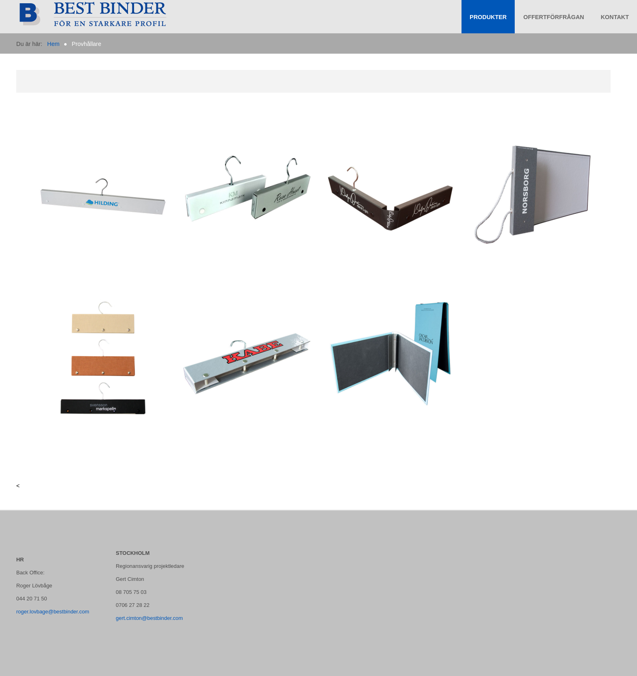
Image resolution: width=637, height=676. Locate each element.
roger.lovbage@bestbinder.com (52, 612)
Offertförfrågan (553, 17)
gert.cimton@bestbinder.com (149, 618)
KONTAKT (615, 17)
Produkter (488, 17)
